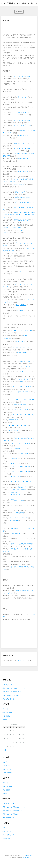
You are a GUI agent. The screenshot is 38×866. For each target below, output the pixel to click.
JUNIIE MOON (13, 430)
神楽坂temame (19, 184)
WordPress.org (7, 773)
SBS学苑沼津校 (19, 513)
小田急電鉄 (13, 458)
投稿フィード (7, 766)
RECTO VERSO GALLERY (22, 76)
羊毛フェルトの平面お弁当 (11, 695)
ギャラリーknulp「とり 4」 (22, 125)
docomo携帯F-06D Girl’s (20, 392)
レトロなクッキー (8, 685)
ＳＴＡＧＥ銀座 (15, 448)
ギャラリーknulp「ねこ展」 (24, 202)
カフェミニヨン (23, 271)
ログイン (21, 660)
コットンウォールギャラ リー (25, 366)
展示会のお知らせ (8, 699)
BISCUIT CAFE (13, 420)
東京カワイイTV (23, 453)
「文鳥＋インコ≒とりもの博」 (12, 227)
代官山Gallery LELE (17, 500)
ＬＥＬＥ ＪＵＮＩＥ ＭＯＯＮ (23, 347)
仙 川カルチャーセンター (21, 410)
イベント (5, 709)
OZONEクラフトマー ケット (19, 492)
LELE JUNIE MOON (17, 495)
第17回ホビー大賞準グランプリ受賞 (22, 544)
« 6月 (4, 750)
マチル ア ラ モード (23, 379)
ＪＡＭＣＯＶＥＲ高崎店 (18, 489)
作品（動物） (7, 716)
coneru (22, 371)
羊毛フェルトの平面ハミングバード (14, 688)
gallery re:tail (21, 353)
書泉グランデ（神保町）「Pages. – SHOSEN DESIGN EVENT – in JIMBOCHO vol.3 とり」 (19, 214)
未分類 (5, 719)
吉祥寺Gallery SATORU (22, 197)
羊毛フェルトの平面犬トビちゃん (13, 692)
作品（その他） (7, 712)
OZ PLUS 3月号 (16, 476)
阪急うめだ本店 (19, 143)
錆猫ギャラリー (22, 97)
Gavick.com (29, 855)
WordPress (26, 858)
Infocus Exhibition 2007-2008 (19, 518)
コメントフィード (8, 769)
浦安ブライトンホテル (21, 404)
